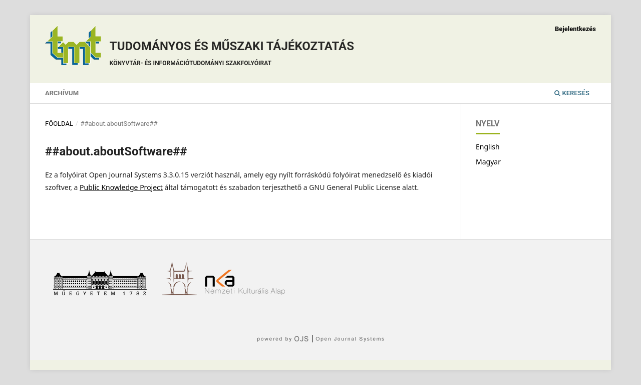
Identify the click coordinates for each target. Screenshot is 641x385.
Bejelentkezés (575, 29)
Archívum (62, 93)
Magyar (488, 161)
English (488, 146)
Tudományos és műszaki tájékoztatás (232, 55)
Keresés (571, 93)
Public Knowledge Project (121, 187)
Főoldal (59, 123)
